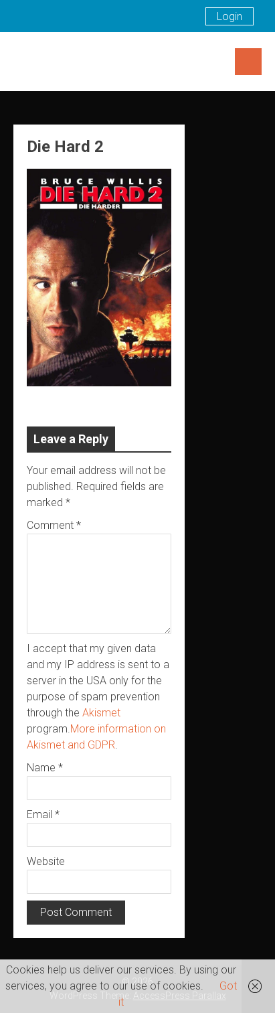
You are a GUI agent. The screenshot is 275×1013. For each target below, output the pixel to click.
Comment (54, 525)
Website (46, 861)
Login (229, 16)
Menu (248, 61)
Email (43, 814)
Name (45, 767)
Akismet (101, 712)
